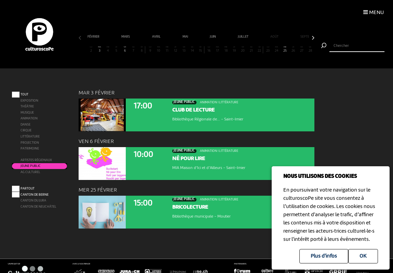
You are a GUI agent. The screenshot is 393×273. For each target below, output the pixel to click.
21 (251, 49)
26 (293, 49)
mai (185, 36)
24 (276, 49)
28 (310, 49)
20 (242, 49)
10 (158, 49)
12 (175, 49)
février (93, 36)
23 (268, 49)
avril (156, 36)
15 (200, 49)
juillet (243, 36)
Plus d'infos (324, 256)
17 (217, 49)
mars (126, 36)
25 (284, 49)
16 (209, 49)
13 (184, 49)
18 (226, 49)
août (274, 36)
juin (213, 36)
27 (302, 49)
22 (259, 49)
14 (192, 49)
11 (167, 49)
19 (234, 49)
